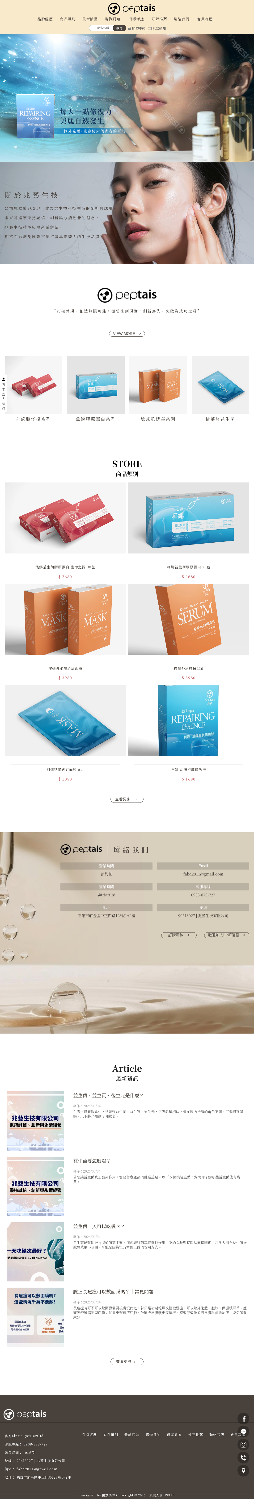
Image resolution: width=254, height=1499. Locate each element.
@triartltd (34, 1435)
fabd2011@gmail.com (37, 1469)
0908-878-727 (36, 1444)
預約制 (29, 1452)
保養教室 (174, 1434)
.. (147, 1495)
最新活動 (132, 1434)
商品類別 (110, 1434)
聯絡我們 (216, 1434)
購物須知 (153, 1434)
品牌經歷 (89, 1434)
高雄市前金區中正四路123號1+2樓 (44, 1477)
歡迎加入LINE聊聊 (226, 935)
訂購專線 (178, 935)
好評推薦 (195, 1434)
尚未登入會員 (3, 396)
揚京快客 (108, 1495)
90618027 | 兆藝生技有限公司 (41, 1460)
